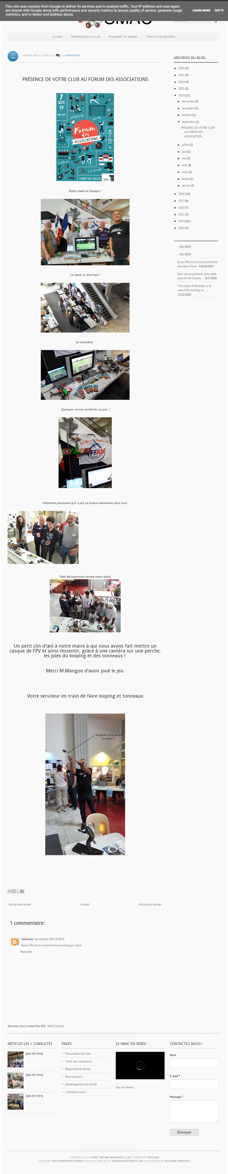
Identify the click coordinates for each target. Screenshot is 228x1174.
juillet (186, 145)
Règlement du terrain (123, 36)
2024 (181, 82)
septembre (189, 122)
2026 (181, 68)
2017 (181, 201)
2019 (181, 95)
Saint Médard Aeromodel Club (111, 1157)
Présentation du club (85, 36)
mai (184, 158)
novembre (188, 108)
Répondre (26, 952)
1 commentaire (70, 55)
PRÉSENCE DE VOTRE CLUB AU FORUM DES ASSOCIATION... (198, 132)
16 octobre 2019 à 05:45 (50, 939)
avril (185, 165)
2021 (181, 88)
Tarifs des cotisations (78, 1061)
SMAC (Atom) (55, 1026)
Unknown (27, 939)
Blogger (153, 1157)
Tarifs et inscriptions (160, 36)
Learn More (201, 10)
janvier (186, 185)
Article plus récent (20, 904)
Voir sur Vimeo (125, 1087)
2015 (181, 214)
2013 (181, 228)
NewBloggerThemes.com (127, 1160)
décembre (188, 101)
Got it (219, 10)
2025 (181, 75)
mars (185, 172)
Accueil (58, 36)
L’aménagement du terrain (81, 1084)
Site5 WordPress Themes (67, 1160)
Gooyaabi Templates (177, 1160)
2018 (181, 194)
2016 (181, 208)
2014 (181, 221)
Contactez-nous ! (75, 1092)
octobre (187, 115)
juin (184, 152)
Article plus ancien (150, 904)
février (186, 179)
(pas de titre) (34, 1053)
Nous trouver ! (74, 1077)
